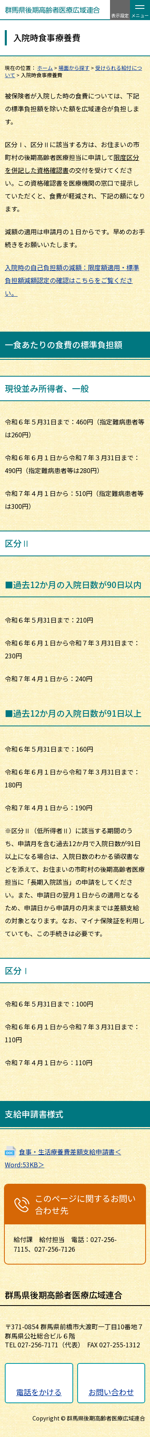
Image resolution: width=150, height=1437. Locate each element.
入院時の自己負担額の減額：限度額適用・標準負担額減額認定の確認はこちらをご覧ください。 (72, 280)
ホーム (45, 68)
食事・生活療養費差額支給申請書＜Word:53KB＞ (63, 1158)
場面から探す (74, 68)
